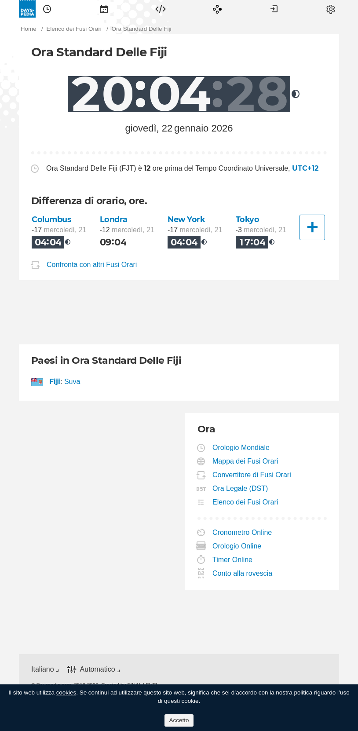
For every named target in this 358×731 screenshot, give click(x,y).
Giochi (217, 9)
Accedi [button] (274, 9)
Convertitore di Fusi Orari (252, 475)
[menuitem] (47, 9)
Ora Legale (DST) (240, 488)
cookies (66, 692)
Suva (72, 381)
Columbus (51, 219)
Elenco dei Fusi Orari (245, 502)
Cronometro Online (242, 532)
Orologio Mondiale (241, 447)
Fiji (55, 381)
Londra (114, 219)
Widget (160, 9)
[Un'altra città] (312, 227)
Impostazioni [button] (330, 9)
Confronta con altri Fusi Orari (92, 265)
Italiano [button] (42, 669)
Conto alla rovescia (242, 573)
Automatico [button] (97, 669)
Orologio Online (237, 546)
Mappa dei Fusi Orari (245, 461)
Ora (47, 9)
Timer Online (232, 559)
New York (186, 219)
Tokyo (247, 219)
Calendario (103, 9)
